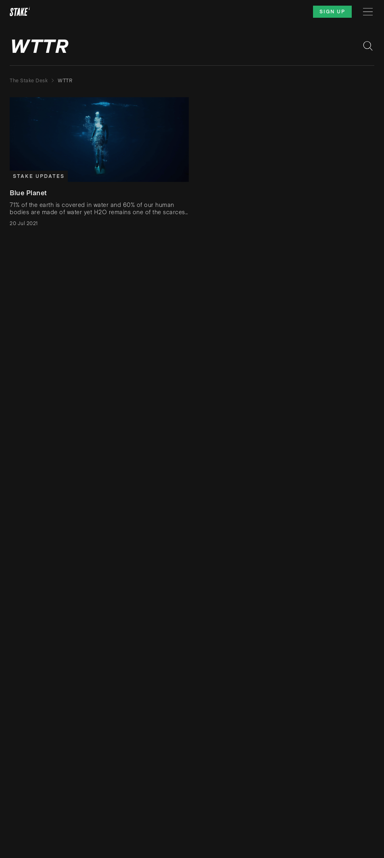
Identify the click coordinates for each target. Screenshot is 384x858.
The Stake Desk (29, 81)
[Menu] (368, 11)
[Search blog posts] (368, 46)
